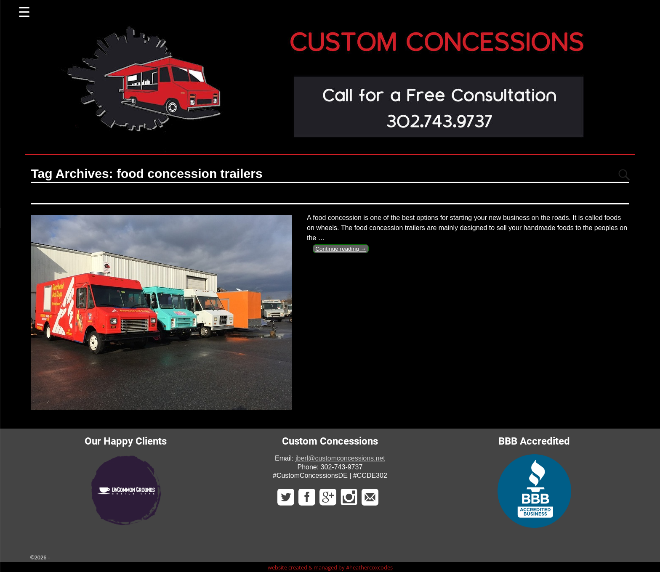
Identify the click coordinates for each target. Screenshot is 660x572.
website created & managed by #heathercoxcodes (330, 567)
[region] (126, 490)
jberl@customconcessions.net (340, 458)
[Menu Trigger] (24, 11)
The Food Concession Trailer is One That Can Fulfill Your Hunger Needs (232, 195)
